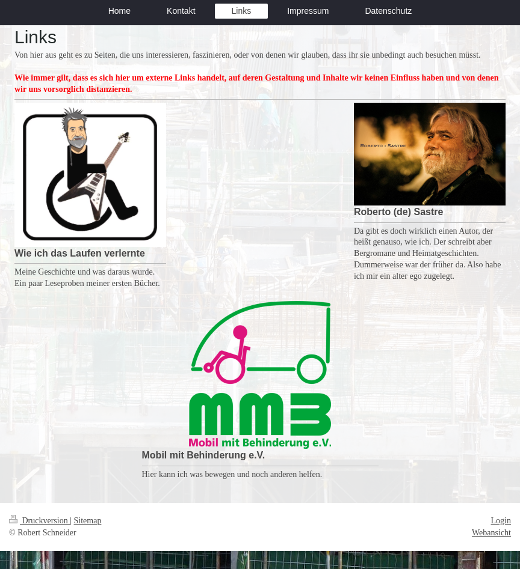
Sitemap (88, 520)
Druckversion (39, 520)
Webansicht (491, 532)
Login (501, 520)
